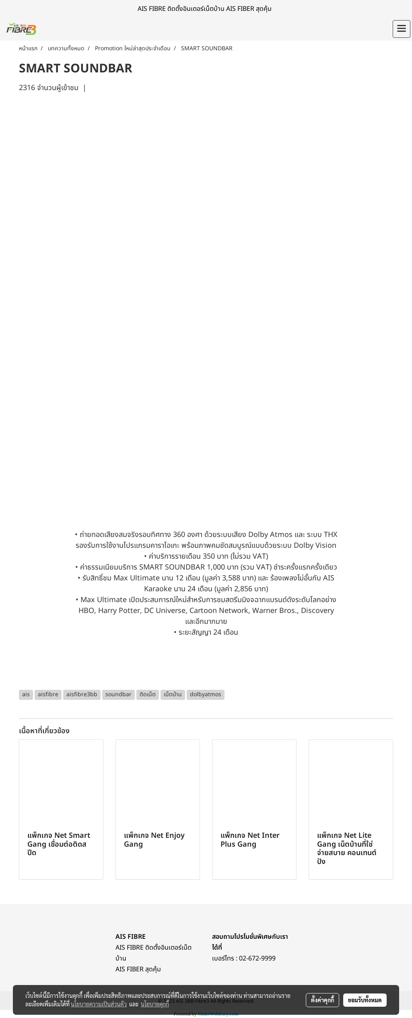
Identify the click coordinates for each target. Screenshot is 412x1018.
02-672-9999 (257, 958)
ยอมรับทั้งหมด (365, 1000)
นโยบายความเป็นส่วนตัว (99, 1004)
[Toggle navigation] (401, 29)
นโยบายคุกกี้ (155, 1004)
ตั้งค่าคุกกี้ (322, 1000)
